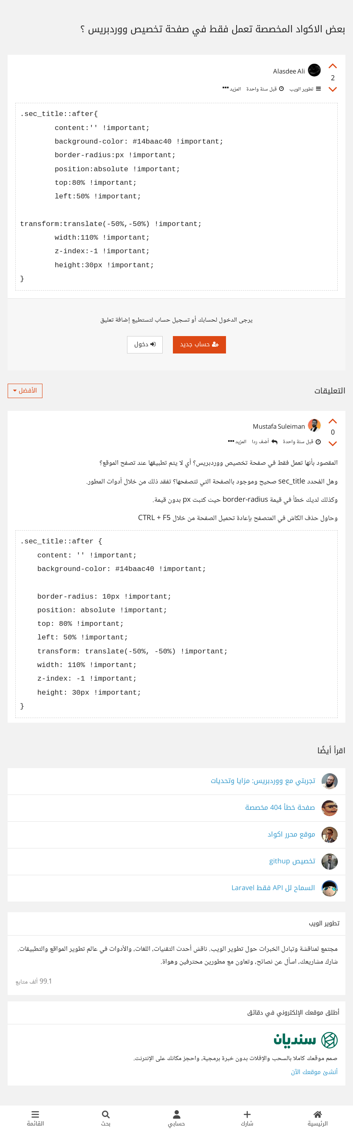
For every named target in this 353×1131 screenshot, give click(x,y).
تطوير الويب (304, 89)
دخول (144, 344)
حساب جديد (199, 344)
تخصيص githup (292, 861)
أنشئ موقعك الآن (314, 1072)
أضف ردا (264, 442)
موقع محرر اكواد (291, 835)
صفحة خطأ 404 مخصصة (280, 808)
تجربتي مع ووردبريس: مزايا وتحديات (263, 781)
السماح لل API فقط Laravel (273, 888)
